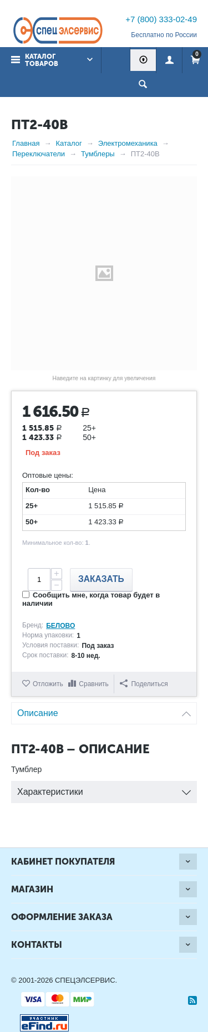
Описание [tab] (104, 710)
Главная (25, 143)
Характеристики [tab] (104, 788)
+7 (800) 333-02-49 (161, 19)
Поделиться (144, 684)
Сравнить (93, 684)
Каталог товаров (41, 60)
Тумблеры (98, 154)
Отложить (48, 684)
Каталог (68, 143)
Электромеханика (128, 143)
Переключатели (38, 154)
